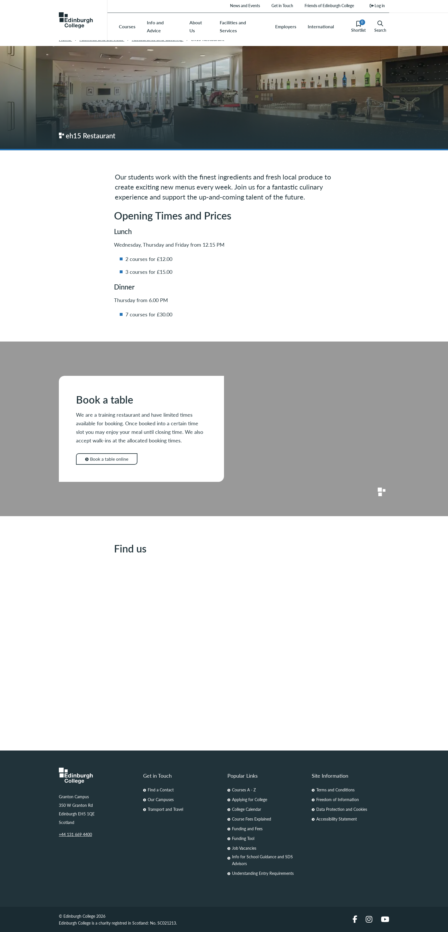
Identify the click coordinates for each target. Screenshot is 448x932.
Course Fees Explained (251, 819)
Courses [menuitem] (127, 26)
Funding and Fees (247, 828)
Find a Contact (161, 790)
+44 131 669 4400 (75, 834)
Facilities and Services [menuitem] (233, 26)
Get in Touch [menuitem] (282, 5)
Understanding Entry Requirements (263, 873)
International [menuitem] (321, 26)
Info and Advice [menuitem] (155, 26)
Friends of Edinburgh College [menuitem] (329, 5)
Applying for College (249, 799)
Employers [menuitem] (285, 26)
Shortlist (358, 26)
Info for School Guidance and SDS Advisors (262, 860)
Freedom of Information (337, 799)
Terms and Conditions (335, 790)
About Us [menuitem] (195, 26)
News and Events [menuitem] (245, 5)
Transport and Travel (165, 809)
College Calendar (246, 809)
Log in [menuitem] (377, 5)
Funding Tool (243, 838)
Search (380, 27)
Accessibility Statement (336, 819)
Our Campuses (161, 799)
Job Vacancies (244, 848)
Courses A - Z (244, 790)
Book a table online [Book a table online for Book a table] (106, 459)
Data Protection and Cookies (341, 809)
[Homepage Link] (97, 776)
